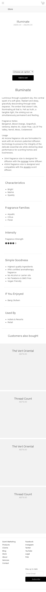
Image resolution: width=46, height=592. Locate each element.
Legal (27, 554)
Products (6, 545)
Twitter (28, 548)
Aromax (24, 161)
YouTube (28, 551)
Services (5, 560)
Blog (4, 551)
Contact (5, 563)
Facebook (29, 542)
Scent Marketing (9, 542)
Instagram (29, 545)
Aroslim (27, 167)
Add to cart (23, 78)
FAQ (27, 557)
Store (7, 9)
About (4, 557)
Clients (5, 548)
